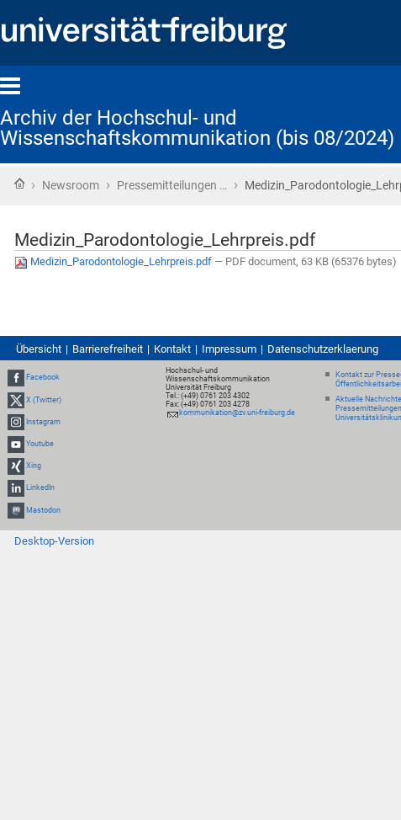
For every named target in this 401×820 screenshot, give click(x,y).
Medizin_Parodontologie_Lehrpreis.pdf (114, 261)
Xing (33, 465)
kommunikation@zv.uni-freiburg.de (237, 412)
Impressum (229, 349)
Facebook (43, 378)
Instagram (43, 422)
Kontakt (172, 349)
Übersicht (38, 349)
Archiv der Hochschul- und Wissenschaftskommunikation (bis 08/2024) (197, 128)
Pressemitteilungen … (172, 185)
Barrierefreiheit (107, 349)
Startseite (19, 183)
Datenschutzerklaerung (322, 349)
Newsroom (70, 185)
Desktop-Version (54, 541)
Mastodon (43, 510)
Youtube (40, 443)
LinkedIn (40, 488)
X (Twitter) (43, 400)
